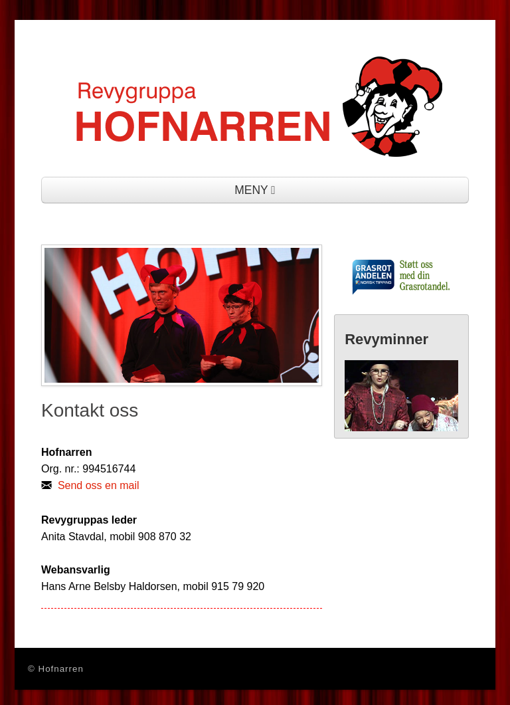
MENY (255, 190)
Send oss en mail (98, 485)
